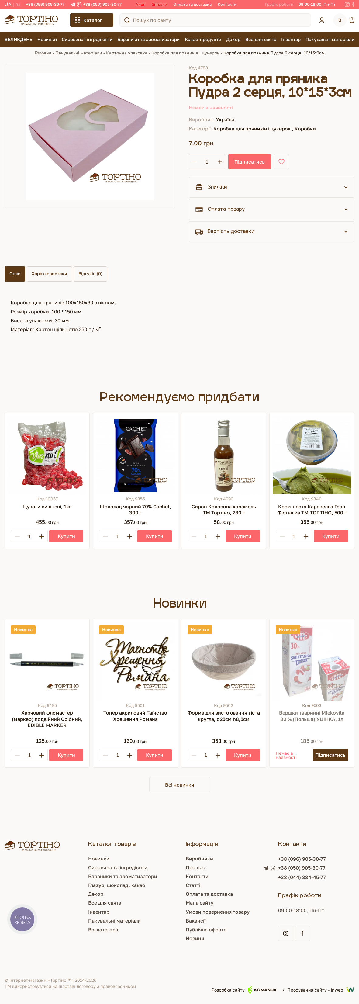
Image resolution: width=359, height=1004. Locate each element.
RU (17, 4)
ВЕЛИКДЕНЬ (19, 39)
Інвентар (291, 39)
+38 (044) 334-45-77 (302, 877)
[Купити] (66, 536)
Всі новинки (179, 785)
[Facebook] (353, 4)
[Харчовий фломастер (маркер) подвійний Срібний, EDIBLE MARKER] (47, 661)
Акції (141, 4)
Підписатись (249, 162)
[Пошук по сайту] (127, 20)
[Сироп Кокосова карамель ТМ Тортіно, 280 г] (224, 455)
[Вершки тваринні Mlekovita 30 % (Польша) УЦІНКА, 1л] (312, 661)
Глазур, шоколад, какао (116, 885)
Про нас (195, 867)
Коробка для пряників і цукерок (185, 52)
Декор (233, 39)
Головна (43, 52)
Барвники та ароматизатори (148, 39)
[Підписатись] (330, 755)
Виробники (199, 859)
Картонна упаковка (126, 52)
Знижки (159, 4)
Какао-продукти (203, 39)
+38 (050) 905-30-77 (102, 4)
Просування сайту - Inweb (320, 989)
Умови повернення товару (218, 912)
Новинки (47, 39)
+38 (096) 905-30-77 (45, 4)
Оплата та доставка (192, 4)
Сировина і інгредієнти (87, 39)
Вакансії (195, 921)
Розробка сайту (244, 990)
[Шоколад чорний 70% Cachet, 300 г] (135, 455)
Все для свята (260, 39)
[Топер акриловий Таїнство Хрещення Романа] (135, 661)
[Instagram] (347, 4)
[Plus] (41, 536)
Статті (193, 885)
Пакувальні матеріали (329, 39)
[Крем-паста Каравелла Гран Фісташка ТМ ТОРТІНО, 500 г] (312, 455)
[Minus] (17, 536)
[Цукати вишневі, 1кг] (47, 455)
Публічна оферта (206, 929)
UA (8, 4)
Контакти (227, 4)
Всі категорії (103, 929)
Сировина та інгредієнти (117, 867)
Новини (195, 938)
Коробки (305, 129)
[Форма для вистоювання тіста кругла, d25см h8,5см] (224, 661)
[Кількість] (207, 161)
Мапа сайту (199, 903)
